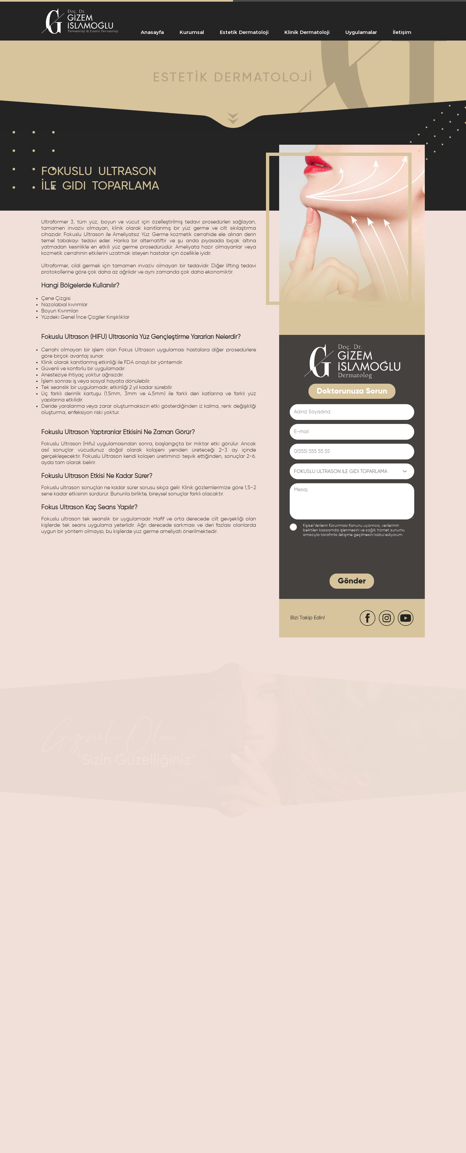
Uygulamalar (361, 32)
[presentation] (340, 557)
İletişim (402, 32)
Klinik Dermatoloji (307, 32)
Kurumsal (192, 32)
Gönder (352, 581)
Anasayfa (152, 32)
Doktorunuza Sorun (352, 391)
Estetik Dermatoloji (244, 32)
